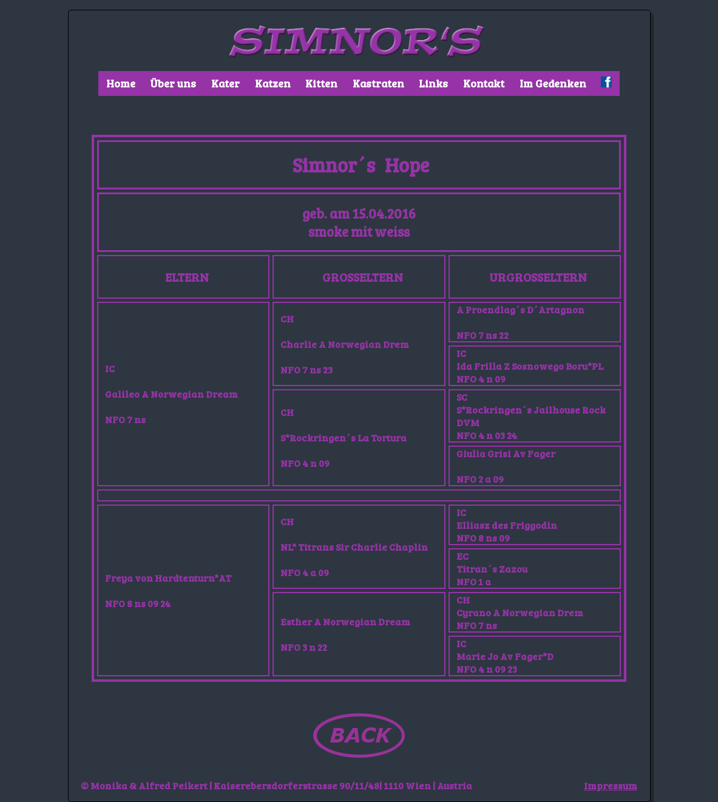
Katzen (273, 83)
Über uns (173, 83)
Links (433, 83)
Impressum (610, 785)
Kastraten (378, 83)
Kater (225, 83)
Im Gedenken (553, 83)
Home (120, 83)
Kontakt (483, 83)
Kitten (321, 83)
